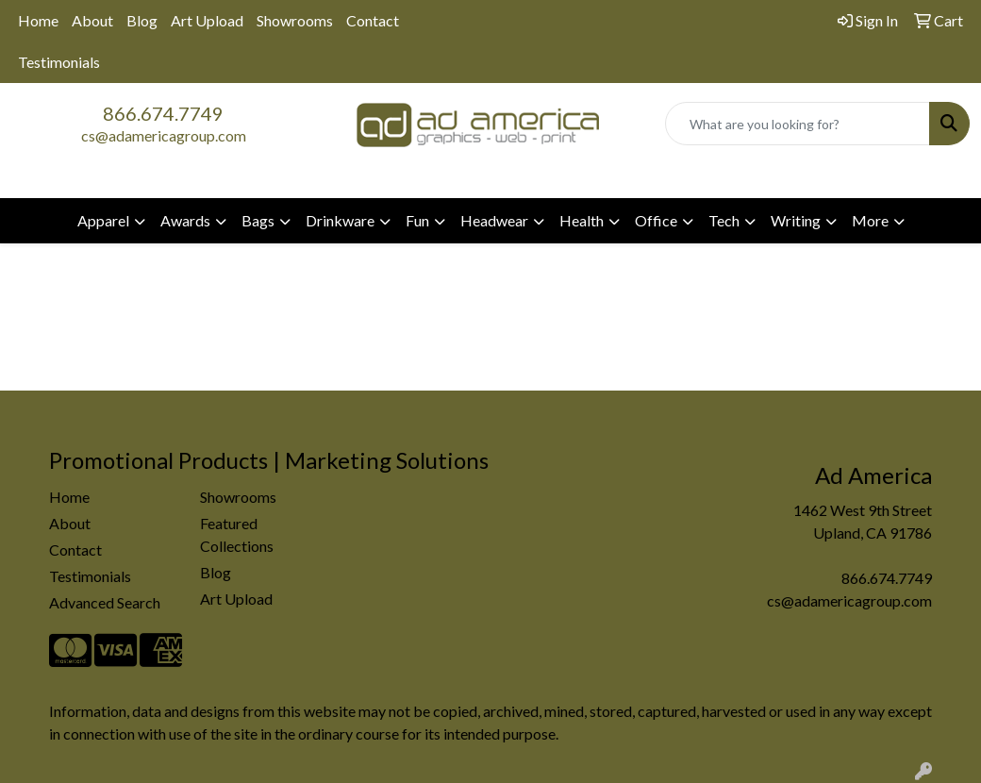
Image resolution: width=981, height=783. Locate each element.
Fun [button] (417, 220)
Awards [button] (185, 220)
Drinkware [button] (340, 220)
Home (38, 20)
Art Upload (207, 20)
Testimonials (59, 62)
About (92, 20)
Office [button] (656, 220)
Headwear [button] (494, 220)
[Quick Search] (797, 123)
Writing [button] (796, 220)
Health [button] (581, 220)
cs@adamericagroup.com (163, 135)
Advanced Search (104, 602)
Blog (142, 20)
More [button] (870, 220)
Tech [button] (724, 220)
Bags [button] (257, 220)
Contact (372, 20)
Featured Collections (237, 534)
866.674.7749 (163, 113)
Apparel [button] (103, 220)
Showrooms (295, 20)
